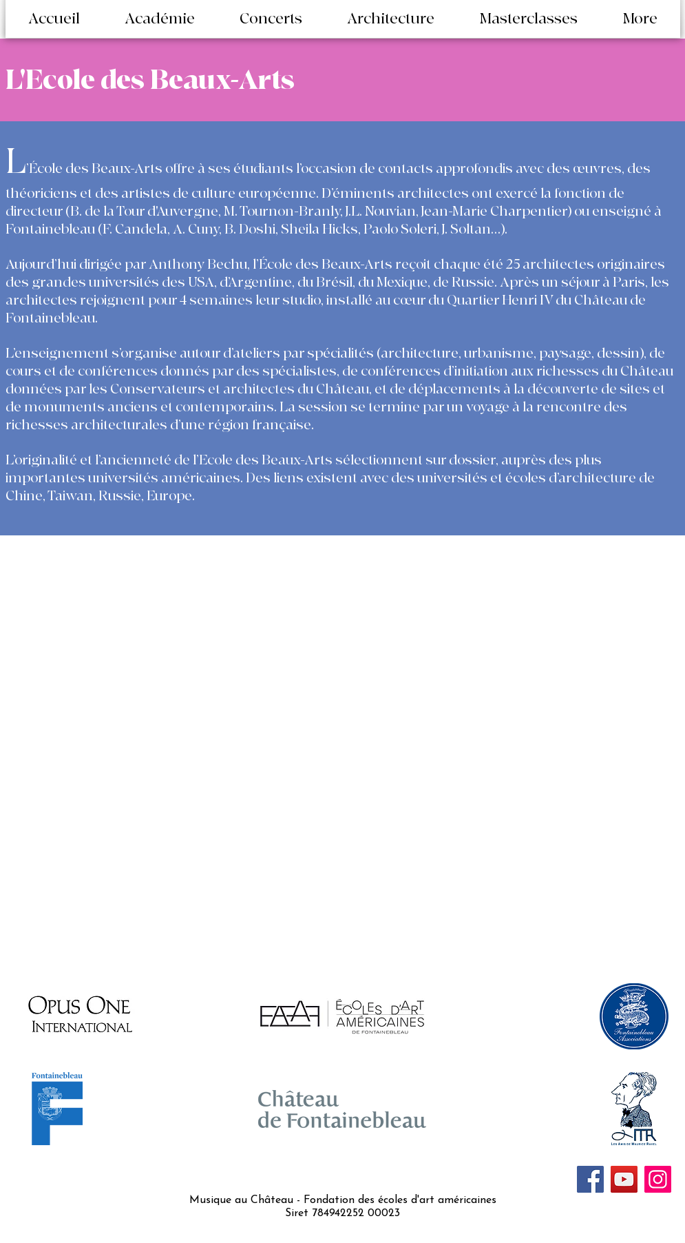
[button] (160, 19)
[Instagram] (657, 1179)
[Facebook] (590, 1179)
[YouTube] (624, 1179)
